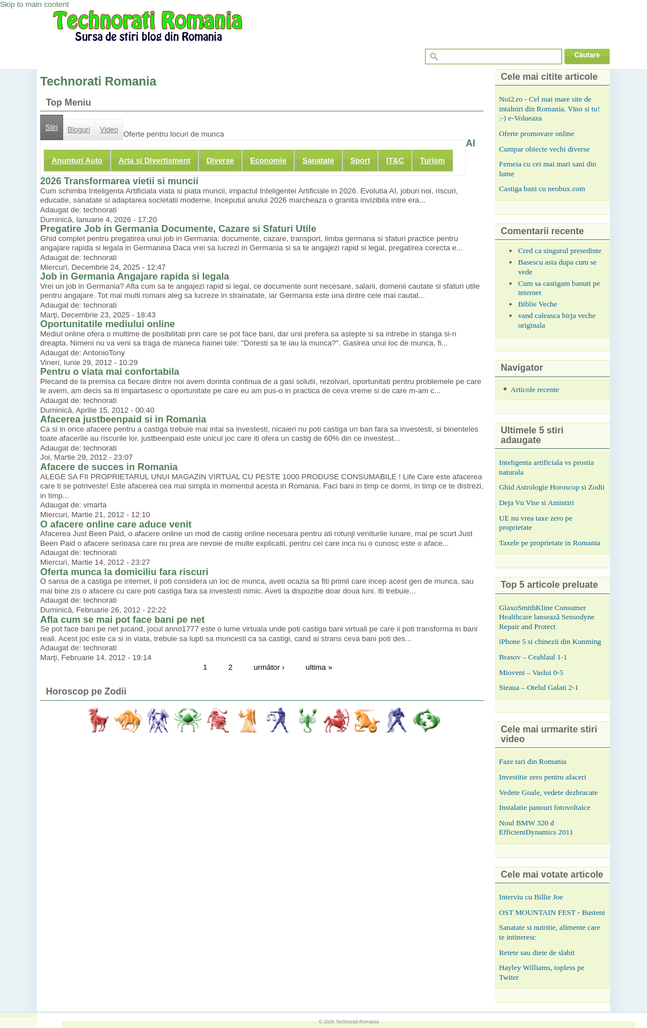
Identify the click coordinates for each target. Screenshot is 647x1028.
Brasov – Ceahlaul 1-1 (533, 657)
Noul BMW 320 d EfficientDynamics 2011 (536, 827)
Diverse (220, 160)
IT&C (395, 160)
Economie (268, 160)
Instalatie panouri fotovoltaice (544, 807)
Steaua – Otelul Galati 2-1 (539, 687)
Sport (360, 160)
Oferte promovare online (536, 133)
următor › (269, 667)
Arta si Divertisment (154, 160)
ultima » (319, 667)
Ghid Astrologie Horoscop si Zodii (552, 487)
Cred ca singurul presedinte (560, 250)
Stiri (51, 127)
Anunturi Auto (77, 160)
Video (109, 130)
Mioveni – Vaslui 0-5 (531, 672)
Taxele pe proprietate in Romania (550, 542)
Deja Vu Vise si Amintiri (536, 502)
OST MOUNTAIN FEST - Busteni (552, 912)
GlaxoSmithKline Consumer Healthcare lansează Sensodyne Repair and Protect (546, 617)
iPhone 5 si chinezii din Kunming (550, 641)
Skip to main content (34, 4)
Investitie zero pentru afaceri (542, 777)
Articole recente (534, 389)
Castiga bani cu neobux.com (542, 188)
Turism (432, 160)
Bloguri (79, 130)
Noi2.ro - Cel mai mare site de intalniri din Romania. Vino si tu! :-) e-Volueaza (549, 108)
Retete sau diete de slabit (537, 952)
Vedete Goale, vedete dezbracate (548, 792)
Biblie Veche (537, 304)
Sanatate (318, 160)
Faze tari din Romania (533, 761)
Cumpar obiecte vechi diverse (544, 149)
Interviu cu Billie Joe (531, 897)
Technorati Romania (357, 1022)
